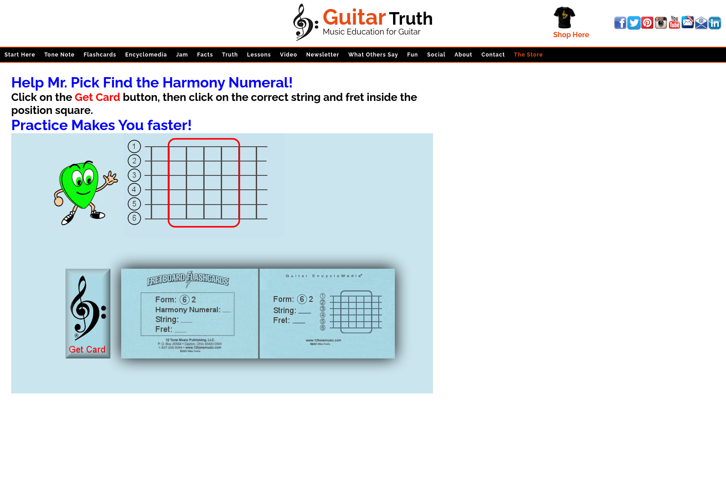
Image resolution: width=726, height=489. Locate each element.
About (463, 55)
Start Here (19, 55)
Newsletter (322, 55)
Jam (182, 55)
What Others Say (373, 55)
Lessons (259, 55)
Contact (493, 55)
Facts (205, 55)
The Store (528, 55)
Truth (230, 55)
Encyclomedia (146, 55)
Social (436, 55)
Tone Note (59, 55)
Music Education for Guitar (371, 31)
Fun (412, 55)
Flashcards (99, 55)
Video (288, 55)
